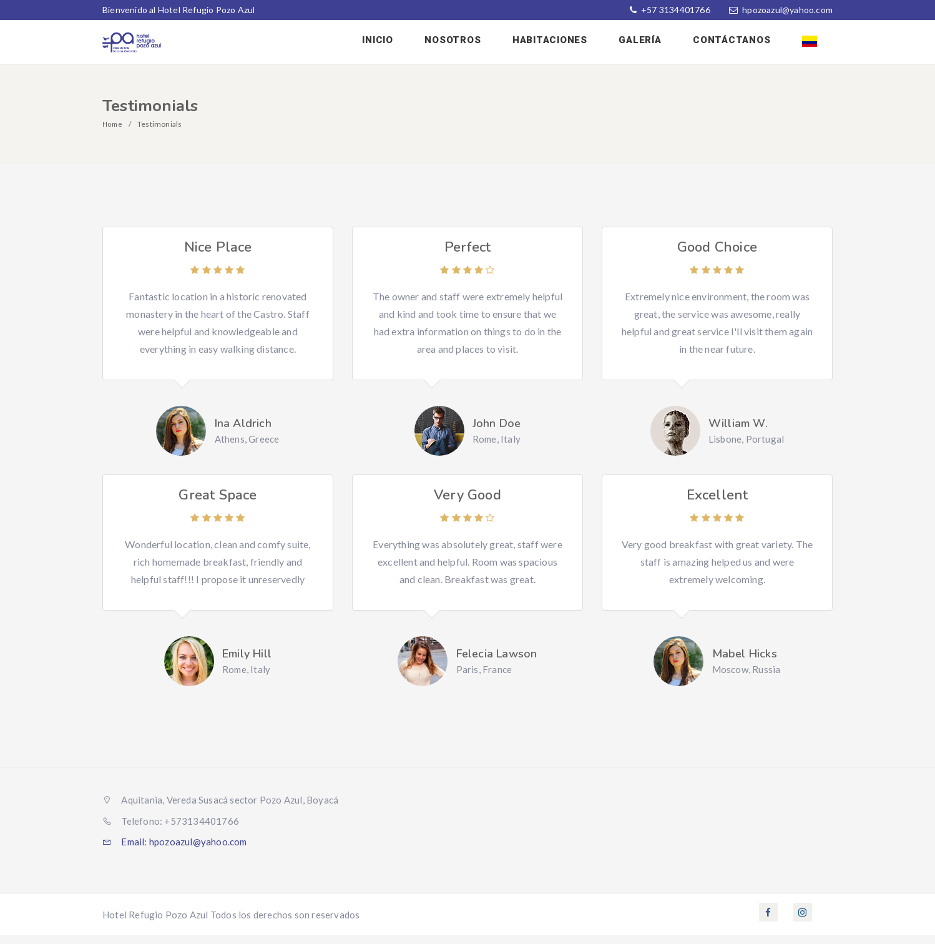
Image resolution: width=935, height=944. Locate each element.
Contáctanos (741, 45)
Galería (656, 45)
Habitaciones (573, 45)
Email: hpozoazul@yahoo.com (174, 850)
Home (113, 132)
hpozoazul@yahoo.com (787, 9)
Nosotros (482, 45)
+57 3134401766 (674, 9)
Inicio (413, 45)
